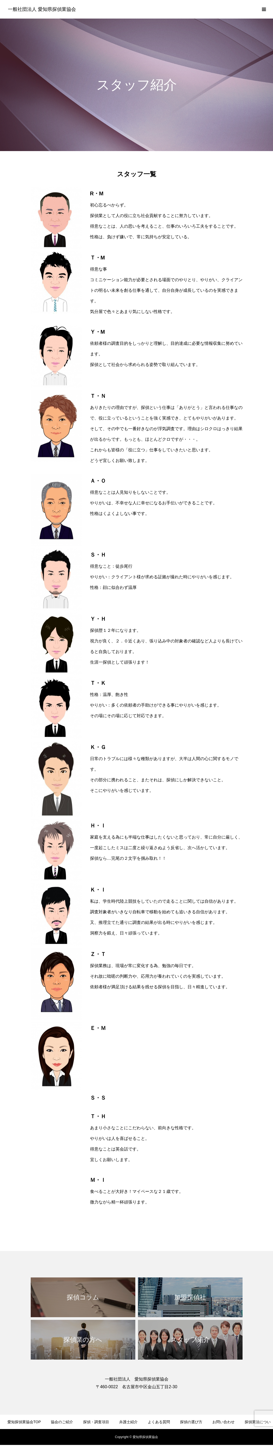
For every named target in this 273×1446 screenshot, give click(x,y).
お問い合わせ (223, 1422)
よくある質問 (159, 1422)
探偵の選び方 (191, 1422)
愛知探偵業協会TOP (24, 1422)
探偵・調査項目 (96, 1422)
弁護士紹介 (128, 1422)
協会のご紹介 (62, 1422)
